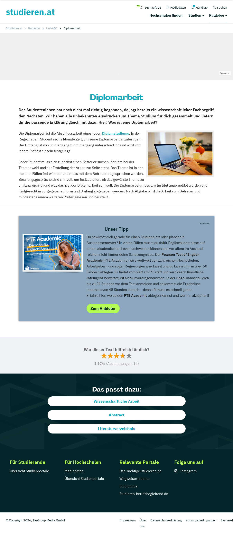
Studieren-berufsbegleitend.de (143, 494)
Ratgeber (216, 15)
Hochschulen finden (166, 15)
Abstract (117, 414)
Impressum (127, 520)
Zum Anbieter (103, 308)
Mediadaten (74, 471)
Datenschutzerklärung (166, 520)
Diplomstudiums (115, 133)
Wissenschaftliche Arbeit (117, 401)
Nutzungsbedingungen (201, 520)
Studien (194, 15)
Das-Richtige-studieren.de (140, 471)
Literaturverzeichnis (116, 428)
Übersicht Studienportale (29, 471)
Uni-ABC (52, 28)
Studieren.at (14, 28)
